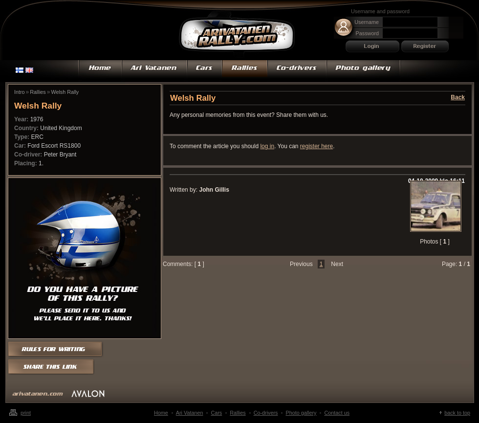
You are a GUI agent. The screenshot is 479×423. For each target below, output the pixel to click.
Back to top (457, 413)
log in (267, 146)
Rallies (244, 71)
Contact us (336, 413)
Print (26, 413)
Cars (204, 71)
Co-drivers (297, 71)
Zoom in (434, 205)
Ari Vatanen (237, 35)
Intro (19, 92)
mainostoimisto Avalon (88, 393)
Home (100, 71)
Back (458, 97)
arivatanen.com (38, 394)
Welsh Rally (65, 92)
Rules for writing (59, 348)
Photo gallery (364, 71)
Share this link (51, 367)
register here (316, 146)
